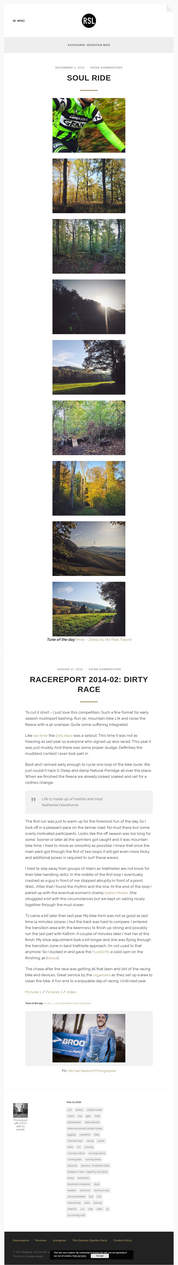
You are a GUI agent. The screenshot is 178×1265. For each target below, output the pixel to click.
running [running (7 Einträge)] (89, 1147)
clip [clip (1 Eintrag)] (80, 1116)
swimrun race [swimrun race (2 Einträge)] (101, 1190)
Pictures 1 (33, 992)
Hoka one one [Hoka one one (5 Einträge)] (92, 1122)
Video (73, 992)
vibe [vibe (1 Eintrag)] (90, 1209)
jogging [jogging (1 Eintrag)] (72, 1134)
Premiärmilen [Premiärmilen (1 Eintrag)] (75, 1141)
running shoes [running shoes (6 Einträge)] (93, 1159)
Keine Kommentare (107, 67)
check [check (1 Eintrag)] (71, 1116)
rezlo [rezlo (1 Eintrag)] (70, 1147)
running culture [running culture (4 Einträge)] (76, 1153)
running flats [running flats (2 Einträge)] (74, 1159)
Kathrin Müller (117, 893)
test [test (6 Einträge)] (91, 1196)
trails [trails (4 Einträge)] (87, 1203)
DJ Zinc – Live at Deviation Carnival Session (67, 1003)
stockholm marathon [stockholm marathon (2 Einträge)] (79, 1184)
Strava (52, 958)
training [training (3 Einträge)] (97, 1203)
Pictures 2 (55, 992)
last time (41, 736)
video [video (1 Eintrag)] (99, 1209)
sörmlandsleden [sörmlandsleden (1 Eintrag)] (76, 1196)
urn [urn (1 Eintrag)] (82, 1209)
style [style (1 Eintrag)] (96, 1184)
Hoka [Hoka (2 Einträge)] (97, 1116)
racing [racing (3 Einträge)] (90, 1141)
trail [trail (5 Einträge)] (99, 1196)
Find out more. (80, 1256)
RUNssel (27, 1252)
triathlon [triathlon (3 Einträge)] (72, 1209)
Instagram (59, 1240)
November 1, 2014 (69, 67)
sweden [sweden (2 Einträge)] (72, 1190)
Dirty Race (65, 736)
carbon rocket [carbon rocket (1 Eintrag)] (94, 1110)
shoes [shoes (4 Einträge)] (71, 1178)
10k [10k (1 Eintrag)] (70, 1110)
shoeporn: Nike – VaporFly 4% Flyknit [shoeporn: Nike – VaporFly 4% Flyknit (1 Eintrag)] (87, 1172)
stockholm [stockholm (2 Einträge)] (83, 1178)
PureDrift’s (101, 952)
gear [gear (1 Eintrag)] (88, 1116)
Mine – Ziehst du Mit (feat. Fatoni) (104, 640)
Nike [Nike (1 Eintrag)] (96, 1134)
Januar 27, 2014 (69, 669)
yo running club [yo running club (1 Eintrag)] (76, 1215)
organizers (102, 975)
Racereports (21, 1240)
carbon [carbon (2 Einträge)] (79, 1110)
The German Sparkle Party (89, 1240)
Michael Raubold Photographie (92, 1071)
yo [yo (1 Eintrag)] (107, 1209)
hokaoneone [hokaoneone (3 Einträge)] (74, 1122)
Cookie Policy (123, 1240)
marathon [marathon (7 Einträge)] (85, 1134)
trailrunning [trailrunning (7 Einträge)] (74, 1203)
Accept (99, 1256)
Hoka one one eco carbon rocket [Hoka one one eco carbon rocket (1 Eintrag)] (85, 1128)
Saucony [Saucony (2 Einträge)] (72, 1165)
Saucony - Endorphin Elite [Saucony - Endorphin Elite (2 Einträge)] (95, 1165)
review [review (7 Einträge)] (101, 1141)
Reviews (40, 1240)
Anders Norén (35, 1256)
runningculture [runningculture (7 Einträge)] (97, 1153)
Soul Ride (89, 78)
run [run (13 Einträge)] (79, 1147)
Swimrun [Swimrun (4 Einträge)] (85, 1190)
